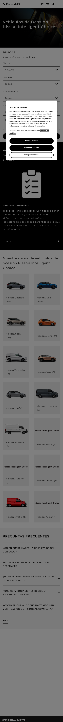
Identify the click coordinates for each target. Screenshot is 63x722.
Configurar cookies (31, 155)
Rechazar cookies (31, 148)
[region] (31, 130)
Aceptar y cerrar (31, 141)
